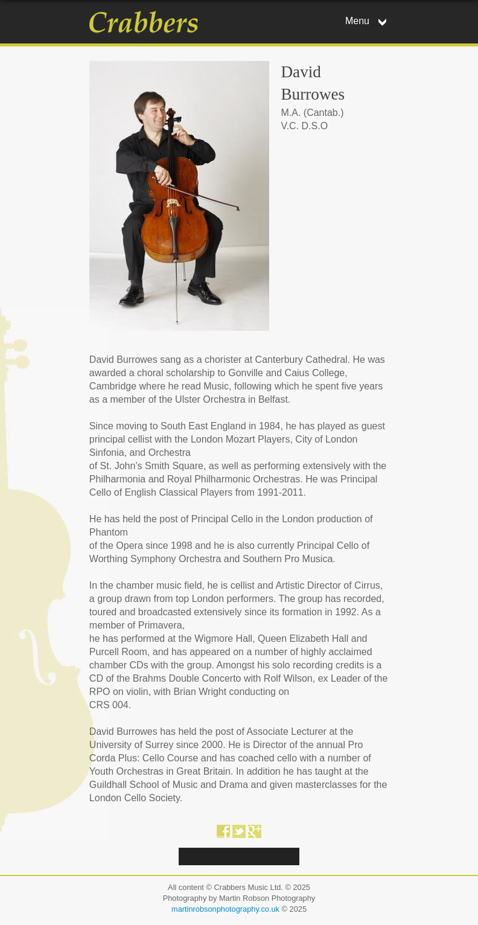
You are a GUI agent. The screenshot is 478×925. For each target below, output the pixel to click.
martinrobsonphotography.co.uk (225, 909)
